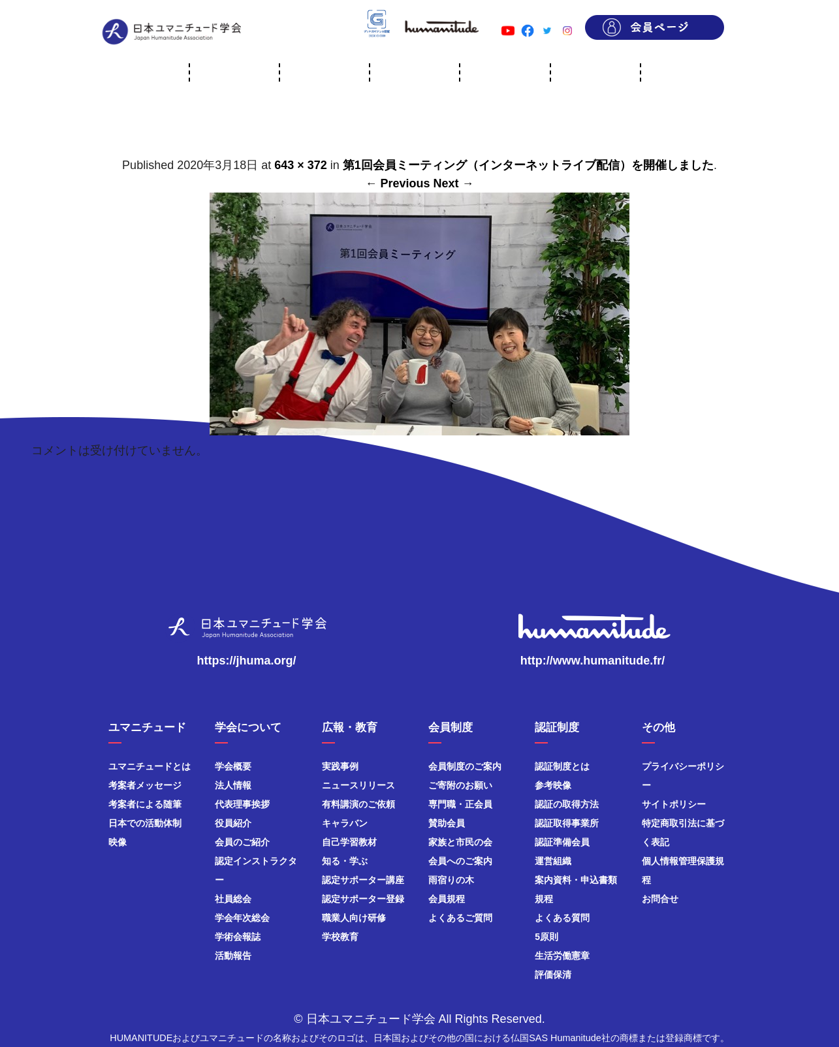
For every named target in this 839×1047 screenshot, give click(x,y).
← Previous (397, 183)
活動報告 (233, 955)
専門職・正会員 (460, 804)
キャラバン (345, 823)
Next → (454, 183)
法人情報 (233, 785)
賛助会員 (446, 823)
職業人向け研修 (354, 918)
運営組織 (553, 861)
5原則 (546, 936)
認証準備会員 (562, 842)
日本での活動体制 (145, 823)
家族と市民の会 (460, 842)
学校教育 (340, 936)
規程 (544, 899)
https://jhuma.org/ (246, 660)
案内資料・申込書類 (576, 880)
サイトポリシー (674, 804)
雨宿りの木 (451, 880)
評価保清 (553, 974)
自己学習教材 (349, 842)
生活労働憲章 (562, 955)
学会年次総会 (242, 918)
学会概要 (233, 766)
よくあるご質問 (460, 918)
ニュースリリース (358, 785)
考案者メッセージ (145, 785)
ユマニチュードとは (149, 766)
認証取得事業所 (567, 823)
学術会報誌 (238, 936)
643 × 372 (300, 165)
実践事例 (340, 766)
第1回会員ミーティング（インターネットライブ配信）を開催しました (528, 165)
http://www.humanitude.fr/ (592, 660)
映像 (117, 842)
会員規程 (446, 899)
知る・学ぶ (345, 861)
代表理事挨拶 (242, 804)
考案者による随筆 (145, 804)
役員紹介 (233, 823)
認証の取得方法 (567, 804)
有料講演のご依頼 (358, 804)
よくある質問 (562, 918)
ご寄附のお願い (460, 785)
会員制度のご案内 (464, 766)
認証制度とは (562, 766)
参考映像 (553, 785)
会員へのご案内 (460, 861)
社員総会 (233, 899)
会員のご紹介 (242, 842)
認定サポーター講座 (363, 880)
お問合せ (660, 899)
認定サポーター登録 (363, 899)
